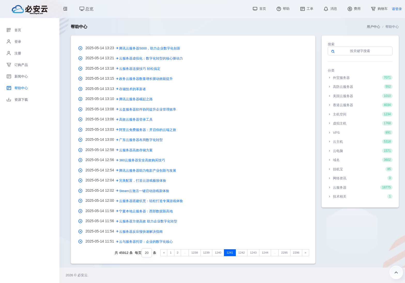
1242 (241, 252)
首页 (259, 9)
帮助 (282, 9)
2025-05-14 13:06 (102, 119)
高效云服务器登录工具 (136, 119)
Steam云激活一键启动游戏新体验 (144, 191)
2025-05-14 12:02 (102, 190)
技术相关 (360, 196)
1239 (206, 252)
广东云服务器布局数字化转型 (141, 140)
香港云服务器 (360, 105)
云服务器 (360, 187)
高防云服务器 (360, 86)
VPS (360, 132)
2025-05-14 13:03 (102, 129)
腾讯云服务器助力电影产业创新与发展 (147, 170)
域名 (360, 159)
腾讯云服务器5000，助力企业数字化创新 (149, 48)
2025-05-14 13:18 (102, 68)
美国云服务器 (360, 96)
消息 (330, 9)
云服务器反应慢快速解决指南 (141, 232)
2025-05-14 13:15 (102, 78)
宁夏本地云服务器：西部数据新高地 (146, 211)
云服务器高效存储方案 (136, 150)
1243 (253, 252)
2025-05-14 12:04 (102, 180)
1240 (218, 252)
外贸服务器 (360, 77)
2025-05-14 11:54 (102, 231)
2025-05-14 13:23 (102, 48)
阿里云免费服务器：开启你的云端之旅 (147, 130)
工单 (306, 9)
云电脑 (360, 150)
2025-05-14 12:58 (102, 150)
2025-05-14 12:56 (102, 160)
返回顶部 (396, 272)
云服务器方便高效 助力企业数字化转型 (148, 221)
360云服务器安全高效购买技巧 (142, 160)
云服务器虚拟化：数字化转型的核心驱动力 (151, 58)
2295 (284, 252)
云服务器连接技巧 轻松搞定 (139, 69)
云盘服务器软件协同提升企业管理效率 (147, 109)
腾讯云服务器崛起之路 (136, 99)
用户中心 (373, 27)
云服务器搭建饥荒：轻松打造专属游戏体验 (151, 201)
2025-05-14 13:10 (102, 99)
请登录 (397, 9)
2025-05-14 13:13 (102, 89)
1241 (230, 252)
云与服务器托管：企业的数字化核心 (146, 242)
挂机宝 (360, 169)
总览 (87, 9)
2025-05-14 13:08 (102, 109)
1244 (265, 252)
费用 (353, 9)
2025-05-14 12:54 (102, 170)
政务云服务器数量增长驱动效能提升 (146, 79)
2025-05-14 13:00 (102, 139)
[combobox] (147, 253)
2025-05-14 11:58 (102, 211)
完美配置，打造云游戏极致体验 (142, 180)
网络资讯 (360, 178)
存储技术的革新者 (132, 89)
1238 (194, 252)
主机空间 (360, 114)
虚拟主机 (360, 123)
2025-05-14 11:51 (102, 241)
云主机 (360, 141)
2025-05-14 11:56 (102, 221)
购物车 (379, 9)
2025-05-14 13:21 (102, 58)
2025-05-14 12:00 (102, 200)
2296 (296, 252)
